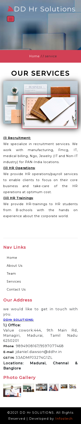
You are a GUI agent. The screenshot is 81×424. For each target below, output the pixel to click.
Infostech (64, 419)
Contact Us (16, 289)
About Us (14, 266)
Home (34, 56)
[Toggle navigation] (10, 19)
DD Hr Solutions (41, 9)
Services (14, 281)
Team (11, 274)
